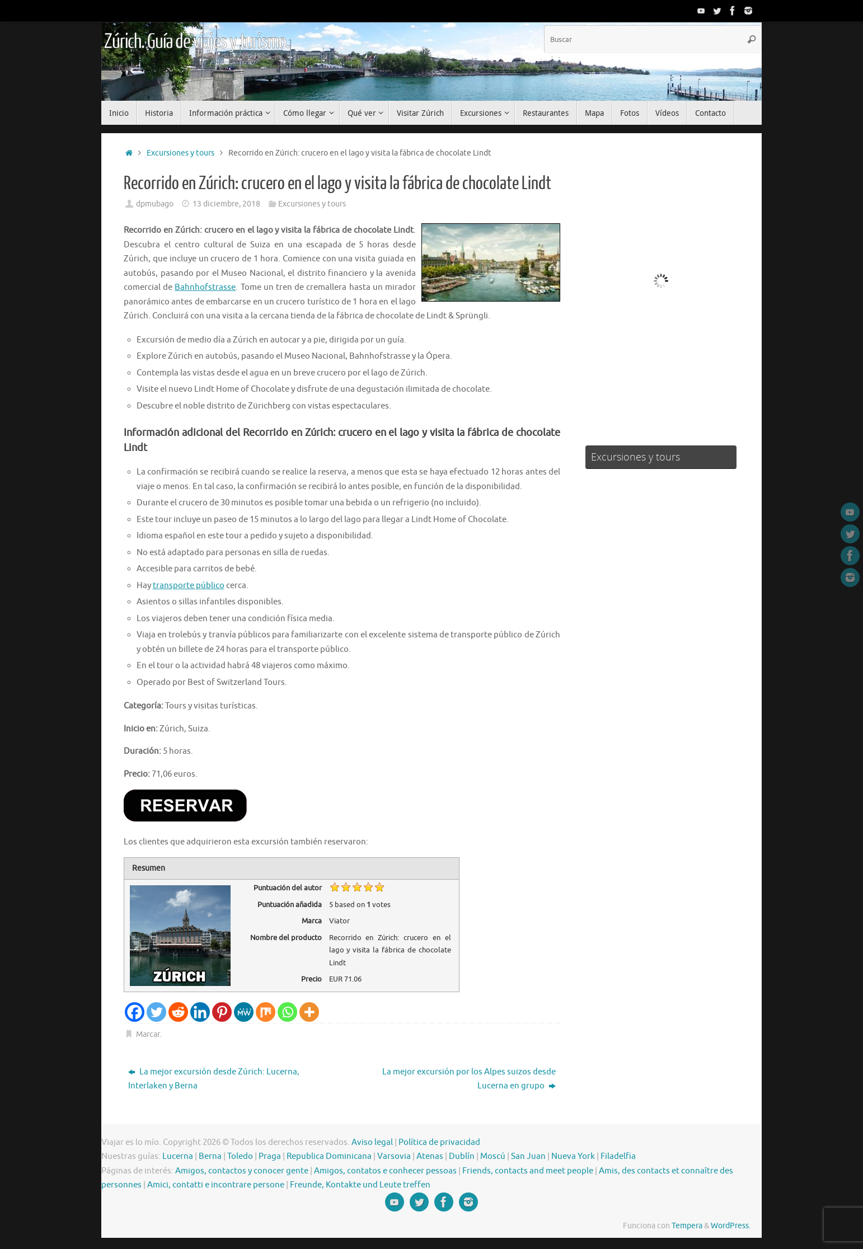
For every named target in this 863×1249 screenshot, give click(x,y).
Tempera (687, 1226)
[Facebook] (134, 1012)
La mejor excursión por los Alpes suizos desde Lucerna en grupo (469, 1079)
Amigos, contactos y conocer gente (241, 1171)
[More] (309, 1012)
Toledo (240, 1156)
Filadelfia (618, 1156)
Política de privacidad (439, 1142)
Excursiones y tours (180, 153)
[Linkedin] (200, 1012)
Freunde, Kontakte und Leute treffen (360, 1185)
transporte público (188, 585)
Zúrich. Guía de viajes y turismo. (196, 42)
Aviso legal (372, 1142)
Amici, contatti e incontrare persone (215, 1185)
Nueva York (573, 1156)
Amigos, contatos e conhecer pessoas (385, 1171)
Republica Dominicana (329, 1156)
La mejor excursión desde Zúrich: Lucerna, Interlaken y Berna (213, 1079)
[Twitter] (156, 1012)
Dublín (462, 1156)
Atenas (429, 1156)
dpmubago (154, 204)
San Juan (528, 1156)
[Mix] (265, 1012)
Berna (210, 1156)
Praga (270, 1156)
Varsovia (394, 1156)
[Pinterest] (222, 1012)
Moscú (492, 1156)
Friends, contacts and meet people (527, 1171)
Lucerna (177, 1156)
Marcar (148, 1034)
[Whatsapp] (287, 1012)
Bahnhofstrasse (205, 287)
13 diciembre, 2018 (226, 204)
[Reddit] (178, 1012)
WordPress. (731, 1226)
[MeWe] (244, 1012)
